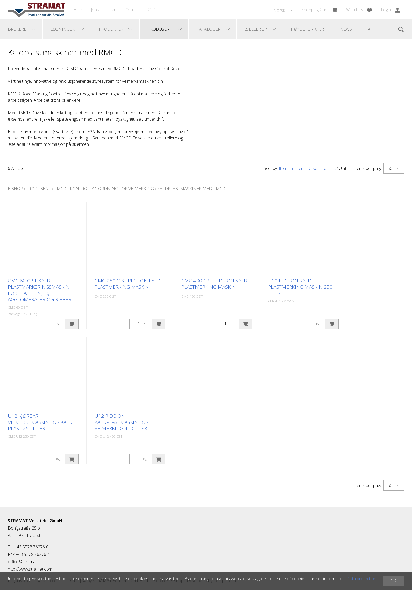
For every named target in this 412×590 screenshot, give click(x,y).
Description (318, 168)
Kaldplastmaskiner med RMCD (191, 189)
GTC (152, 10)
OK (393, 581)
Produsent (38, 189)
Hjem (78, 10)
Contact (132, 10)
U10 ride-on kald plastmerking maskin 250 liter (300, 287)
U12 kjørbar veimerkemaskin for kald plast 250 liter (40, 422)
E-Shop (15, 189)
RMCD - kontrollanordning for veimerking (104, 189)
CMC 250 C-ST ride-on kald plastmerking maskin (128, 283)
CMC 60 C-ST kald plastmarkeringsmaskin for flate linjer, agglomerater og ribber (39, 290)
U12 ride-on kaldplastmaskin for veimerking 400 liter (121, 422)
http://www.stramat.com (30, 569)
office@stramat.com (27, 562)
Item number (291, 168)
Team (112, 10)
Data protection (361, 579)
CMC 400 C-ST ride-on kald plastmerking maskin (214, 283)
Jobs (95, 10)
